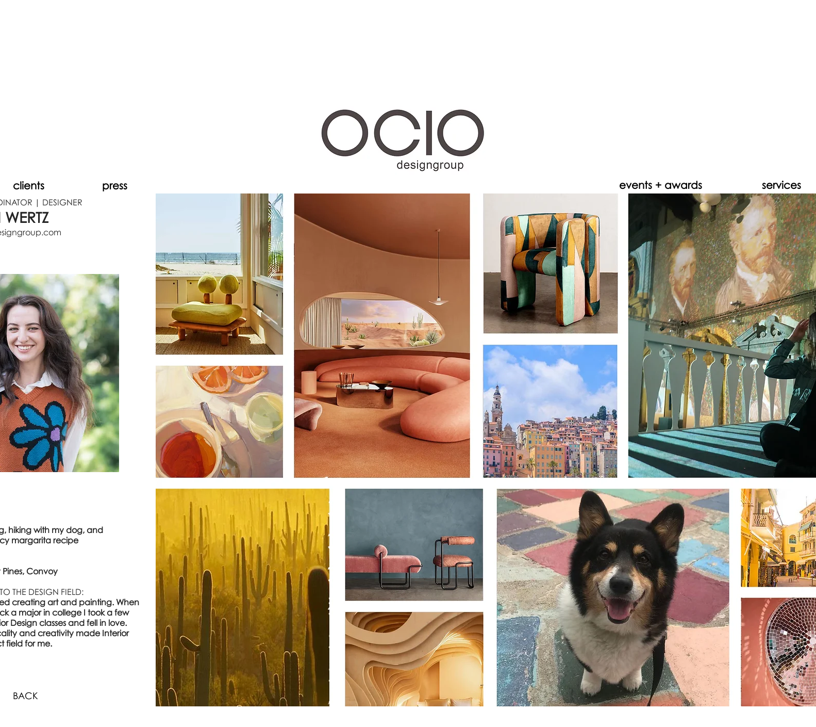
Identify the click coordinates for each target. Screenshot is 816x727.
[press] (115, 185)
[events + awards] (660, 184)
